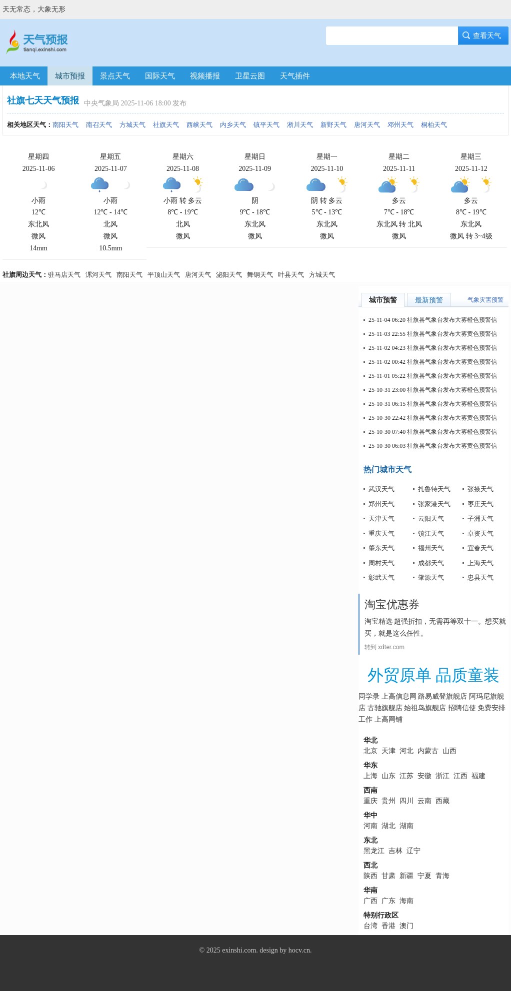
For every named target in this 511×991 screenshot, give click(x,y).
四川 (407, 801)
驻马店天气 (64, 274)
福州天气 (431, 548)
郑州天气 (381, 504)
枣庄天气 (481, 504)
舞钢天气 (260, 274)
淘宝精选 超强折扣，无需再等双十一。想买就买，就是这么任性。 (435, 627)
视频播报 (205, 76)
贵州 (389, 801)
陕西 (371, 876)
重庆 (371, 801)
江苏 (407, 776)
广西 (371, 901)
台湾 (371, 926)
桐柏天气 (434, 124)
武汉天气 (381, 489)
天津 (389, 751)
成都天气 (431, 563)
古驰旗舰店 (385, 708)
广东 (389, 901)
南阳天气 (65, 124)
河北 (407, 751)
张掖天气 (481, 489)
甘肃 (389, 876)
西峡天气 (199, 124)
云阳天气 (431, 518)
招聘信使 (462, 708)
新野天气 (333, 124)
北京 (371, 751)
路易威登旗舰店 (442, 696)
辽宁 (413, 851)
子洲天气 (481, 518)
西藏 (443, 801)
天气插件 (295, 76)
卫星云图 (250, 76)
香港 (389, 926)
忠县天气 (481, 577)
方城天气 (133, 124)
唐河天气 (367, 124)
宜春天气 (481, 548)
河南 (371, 826)
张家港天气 (434, 504)
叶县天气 (291, 274)
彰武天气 (381, 577)
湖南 (407, 826)
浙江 (443, 776)
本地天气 (25, 76)
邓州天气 (401, 124)
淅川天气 (300, 124)
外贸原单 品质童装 (434, 675)
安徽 (425, 776)
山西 (449, 751)
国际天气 (160, 76)
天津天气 (381, 518)
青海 (443, 876)
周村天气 (381, 563)
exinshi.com (239, 950)
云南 (425, 801)
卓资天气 (481, 533)
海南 (407, 901)
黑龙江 (374, 851)
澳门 (407, 926)
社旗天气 (166, 124)
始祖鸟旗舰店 (425, 708)
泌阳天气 (229, 274)
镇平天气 (267, 124)
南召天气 (99, 124)
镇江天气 (431, 533)
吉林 (395, 851)
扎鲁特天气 (434, 489)
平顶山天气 (164, 274)
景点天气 (115, 76)
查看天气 (483, 35)
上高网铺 (388, 719)
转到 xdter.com (384, 647)
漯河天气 (99, 274)
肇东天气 (381, 548)
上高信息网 (399, 696)
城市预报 (70, 76)
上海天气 (481, 563)
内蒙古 (428, 751)
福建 (479, 776)
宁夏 (425, 876)
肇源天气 (431, 577)
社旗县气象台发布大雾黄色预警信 (452, 333)
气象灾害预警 (486, 299)
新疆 (407, 876)
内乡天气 (233, 124)
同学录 (369, 696)
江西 (461, 776)
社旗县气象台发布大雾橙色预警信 (452, 319)
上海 (371, 776)
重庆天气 (381, 533)
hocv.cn (299, 950)
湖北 (389, 826)
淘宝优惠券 (392, 604)
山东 (389, 776)
